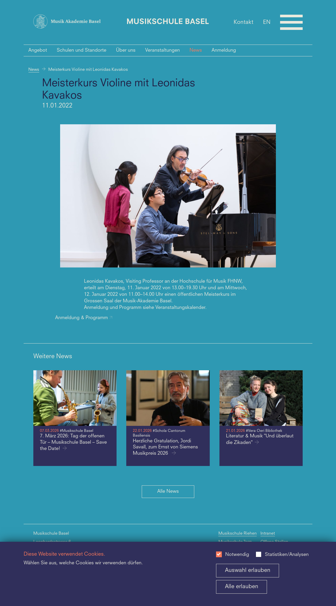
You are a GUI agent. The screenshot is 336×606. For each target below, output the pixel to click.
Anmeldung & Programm (84, 318)
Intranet (267, 534)
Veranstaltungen (162, 50)
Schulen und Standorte (81, 50)
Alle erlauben (241, 586)
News (196, 50)
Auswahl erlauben (247, 570)
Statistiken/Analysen (287, 555)
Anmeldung (224, 50)
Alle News (168, 491)
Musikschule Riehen (237, 534)
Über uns (125, 50)
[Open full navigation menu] (291, 22)
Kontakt (243, 22)
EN (266, 22)
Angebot (37, 50)
